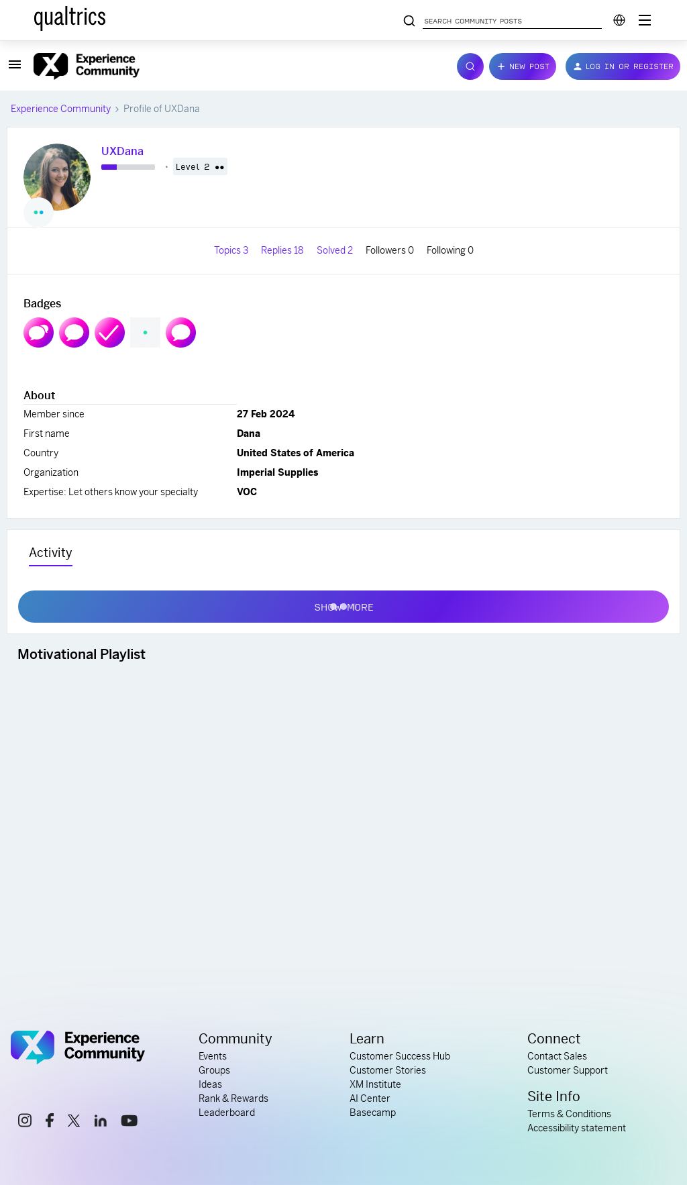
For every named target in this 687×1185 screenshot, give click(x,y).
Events (213, 1056)
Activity (50, 552)
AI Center (370, 1098)
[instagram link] (25, 1122)
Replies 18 (283, 250)
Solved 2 (336, 250)
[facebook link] (50, 1122)
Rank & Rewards (233, 1098)
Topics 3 (232, 250)
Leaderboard (227, 1112)
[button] (15, 69)
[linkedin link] (101, 1123)
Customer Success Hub (400, 1056)
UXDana (122, 151)
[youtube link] (129, 1123)
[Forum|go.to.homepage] (237, 66)
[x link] (74, 1123)
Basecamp (373, 1112)
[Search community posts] (409, 21)
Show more (344, 604)
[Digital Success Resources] (645, 20)
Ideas (210, 1084)
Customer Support (567, 1070)
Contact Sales (557, 1056)
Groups (214, 1070)
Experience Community (61, 109)
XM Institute (375, 1084)
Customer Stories (388, 1070)
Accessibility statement (576, 1128)
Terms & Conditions (569, 1114)
